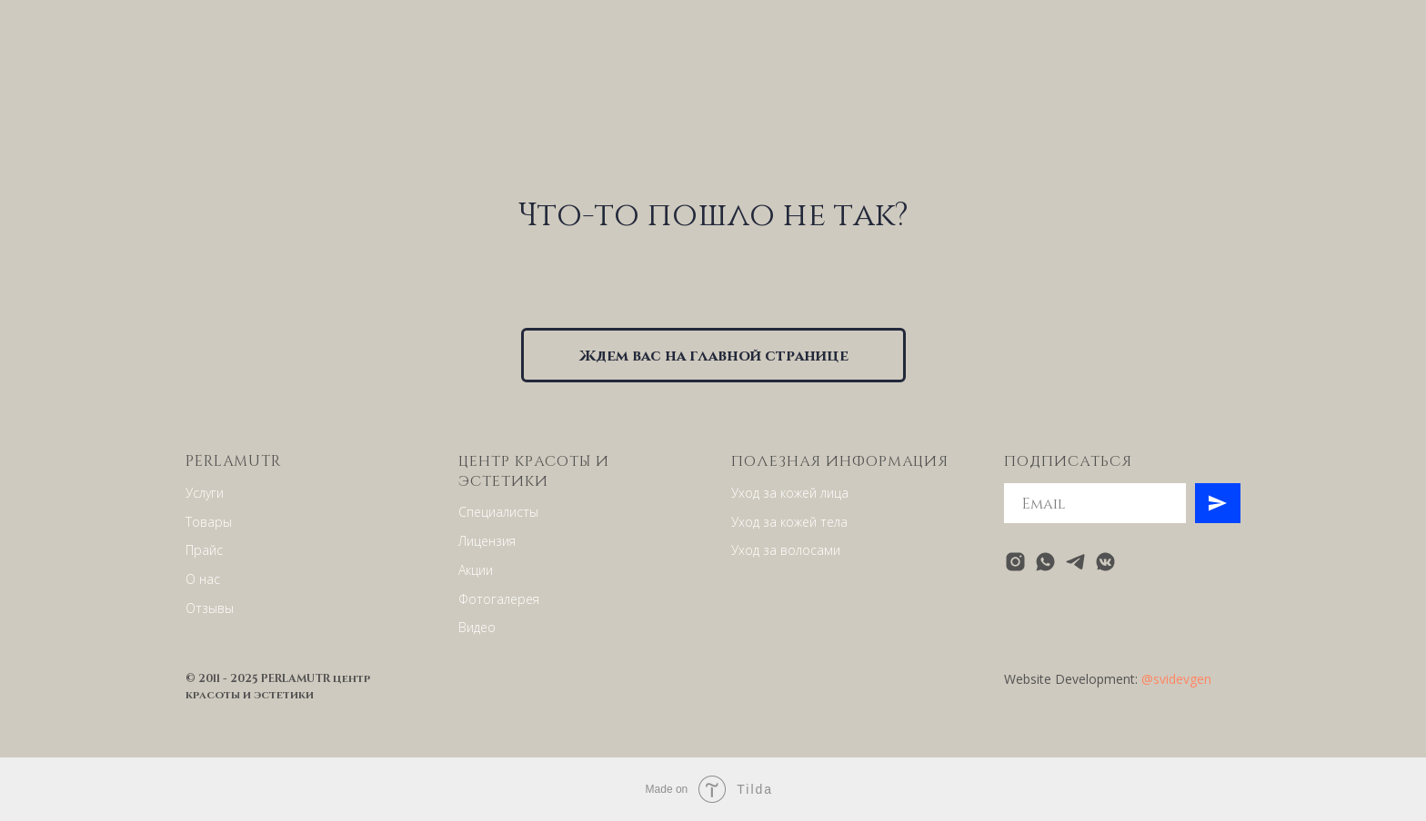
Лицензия (487, 540)
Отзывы (210, 608)
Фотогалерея (498, 599)
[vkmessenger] (1105, 561)
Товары (209, 521)
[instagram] (1015, 561)
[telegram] (1075, 561)
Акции (475, 570)
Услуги (205, 492)
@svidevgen (1176, 678)
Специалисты (498, 511)
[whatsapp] (1045, 561)
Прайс (204, 550)
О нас (203, 579)
